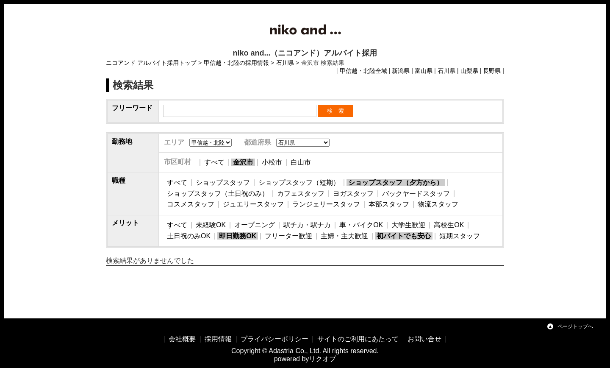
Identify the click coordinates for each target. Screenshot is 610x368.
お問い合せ (424, 339)
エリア (174, 142)
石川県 (285, 62)
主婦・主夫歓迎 (344, 236)
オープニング (254, 225)
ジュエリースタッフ (253, 204)
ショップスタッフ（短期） (299, 182)
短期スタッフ (459, 236)
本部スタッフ (389, 204)
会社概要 (182, 339)
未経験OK (211, 225)
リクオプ (322, 358)
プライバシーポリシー (274, 339)
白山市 (301, 162)
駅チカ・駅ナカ (307, 225)
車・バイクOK (361, 225)
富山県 (424, 70)
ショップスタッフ (223, 182)
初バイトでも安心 (404, 236)
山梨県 (469, 70)
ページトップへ (575, 326)
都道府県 (257, 142)
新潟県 (401, 70)
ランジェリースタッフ (326, 204)
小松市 (272, 162)
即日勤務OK (237, 236)
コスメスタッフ (190, 204)
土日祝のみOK (189, 236)
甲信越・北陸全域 (363, 70)
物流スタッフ (438, 204)
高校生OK (449, 225)
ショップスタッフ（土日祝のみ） (218, 193)
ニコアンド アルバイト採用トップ (151, 62)
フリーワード (132, 108)
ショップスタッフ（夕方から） (395, 182)
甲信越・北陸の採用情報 (236, 62)
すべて (214, 162)
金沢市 (243, 162)
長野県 (492, 70)
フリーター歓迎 (288, 236)
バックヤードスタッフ (416, 193)
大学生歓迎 (408, 225)
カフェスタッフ (300, 193)
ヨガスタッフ (353, 193)
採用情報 (218, 339)
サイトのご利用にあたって (358, 339)
